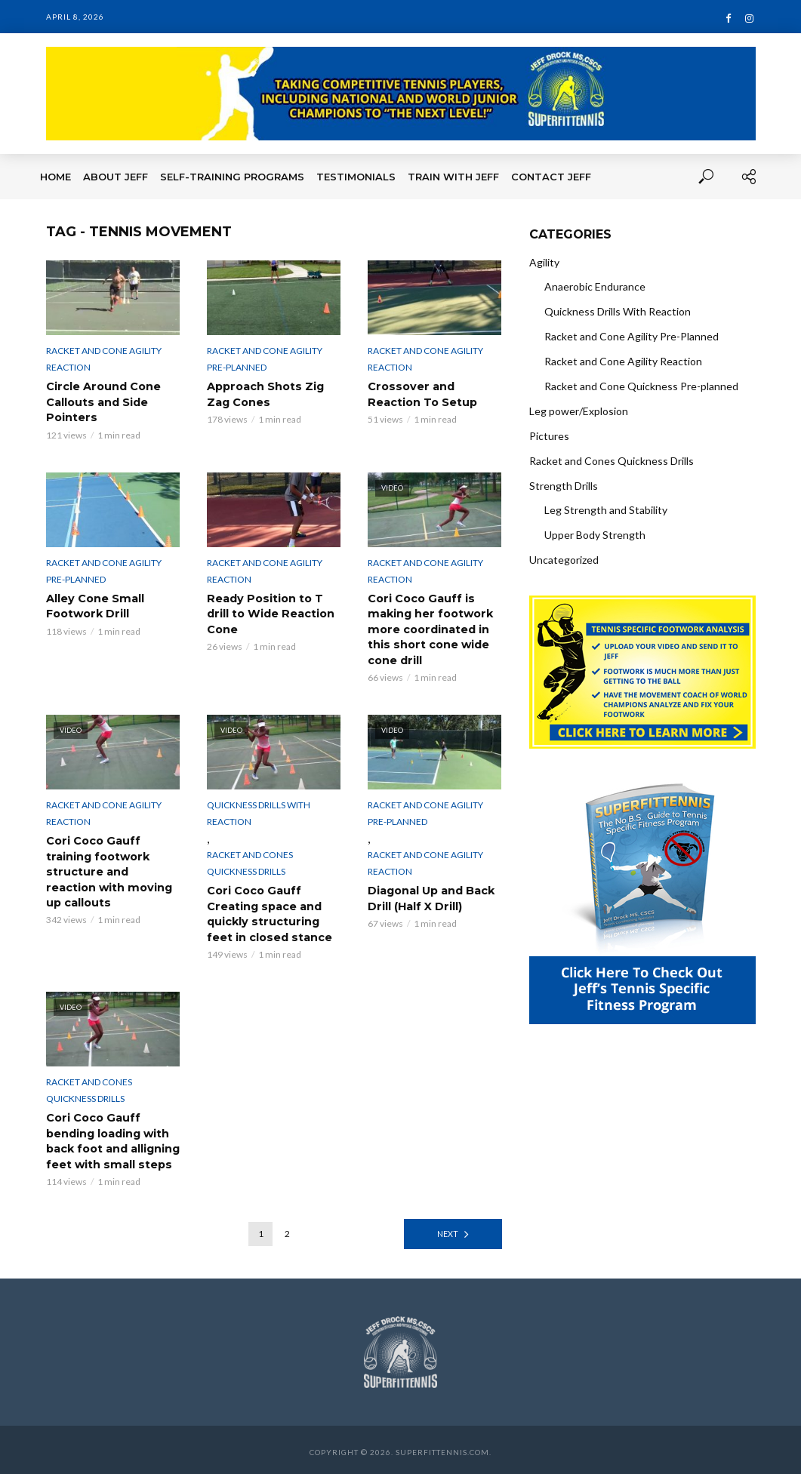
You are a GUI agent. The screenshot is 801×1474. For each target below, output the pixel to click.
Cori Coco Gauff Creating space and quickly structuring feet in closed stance (269, 911)
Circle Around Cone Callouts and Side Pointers (102, 401)
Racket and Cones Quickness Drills (250, 861)
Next (447, 1229)
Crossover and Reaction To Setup (422, 394)
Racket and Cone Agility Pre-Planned (264, 359)
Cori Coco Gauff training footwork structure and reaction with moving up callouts (112, 869)
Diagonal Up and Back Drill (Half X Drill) (431, 896)
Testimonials (356, 177)
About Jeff (115, 177)
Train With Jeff (453, 177)
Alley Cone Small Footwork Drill (94, 605)
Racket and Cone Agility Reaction (104, 359)
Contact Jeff (551, 177)
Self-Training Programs (232, 177)
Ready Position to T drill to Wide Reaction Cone (269, 613)
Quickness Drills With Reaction (258, 811)
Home (55, 177)
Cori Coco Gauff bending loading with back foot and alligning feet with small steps (113, 1137)
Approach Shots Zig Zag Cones (264, 394)
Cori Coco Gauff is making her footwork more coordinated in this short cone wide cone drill (429, 628)
